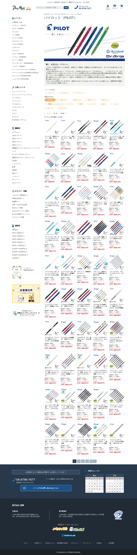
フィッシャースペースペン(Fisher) (23, 69)
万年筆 (14, 160)
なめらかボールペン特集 (20, 211)
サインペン (16, 179)
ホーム (26, 543)
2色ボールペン (17, 138)
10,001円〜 (16, 258)
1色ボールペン (17, 135)
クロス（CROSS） (18, 54)
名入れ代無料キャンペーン (21, 214)
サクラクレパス (17, 41)
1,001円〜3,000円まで (19, 248)
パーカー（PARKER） (19, 57)
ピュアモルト (16, 97)
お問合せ (99, 543)
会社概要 (111, 543)
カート (121, 7)
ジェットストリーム (19, 91)
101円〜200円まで (18, 236)
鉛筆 (13, 167)
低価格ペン (16, 201)
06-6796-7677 (85, 8)
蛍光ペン (15, 173)
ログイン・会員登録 (108, 7)
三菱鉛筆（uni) (17, 22)
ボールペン (16, 132)
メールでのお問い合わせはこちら (46, 488)
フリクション (16, 101)
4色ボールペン (17, 145)
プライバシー (75, 543)
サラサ (14, 110)
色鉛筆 (14, 170)
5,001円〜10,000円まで (20, 255)
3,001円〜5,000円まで (19, 252)
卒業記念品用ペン (18, 198)
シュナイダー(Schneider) (20, 79)
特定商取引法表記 (62, 543)
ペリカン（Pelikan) (18, 66)
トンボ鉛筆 (16, 35)
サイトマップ (87, 543)
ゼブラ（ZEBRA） (18, 28)
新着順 (62, 113)
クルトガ (15, 116)
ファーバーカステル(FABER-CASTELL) (25, 72)
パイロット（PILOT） (19, 25)
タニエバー (16, 50)
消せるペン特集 (17, 208)
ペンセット (16, 176)
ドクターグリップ (18, 107)
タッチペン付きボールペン (21, 154)
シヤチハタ (16, 47)
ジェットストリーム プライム (22, 94)
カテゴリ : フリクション (83, 178)
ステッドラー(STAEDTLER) (21, 76)
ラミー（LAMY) (17, 60)
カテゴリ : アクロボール (67, 312)
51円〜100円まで (18, 233)
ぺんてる (15, 32)
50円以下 (15, 230)
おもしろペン (16, 183)
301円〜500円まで (18, 242)
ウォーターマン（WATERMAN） (23, 63)
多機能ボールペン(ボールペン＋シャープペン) (60, 104)
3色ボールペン (17, 142)
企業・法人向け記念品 (19, 204)
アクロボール (16, 104)
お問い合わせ (115, 7)
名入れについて (50, 543)
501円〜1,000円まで (19, 245)
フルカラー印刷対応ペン (20, 195)
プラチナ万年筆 (17, 44)
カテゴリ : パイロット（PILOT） (50, 144)
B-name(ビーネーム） (19, 120)
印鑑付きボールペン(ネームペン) (23, 157)
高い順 (55, 113)
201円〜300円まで (18, 239)
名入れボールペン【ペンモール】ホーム (56, 14)
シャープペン (16, 164)
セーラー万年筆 (17, 38)
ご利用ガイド (38, 543)
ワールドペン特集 (18, 217)
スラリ (14, 113)
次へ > (93, 461)
